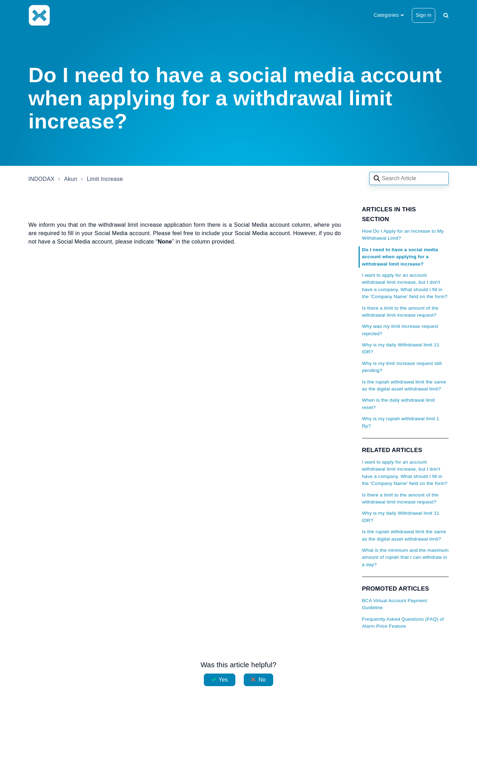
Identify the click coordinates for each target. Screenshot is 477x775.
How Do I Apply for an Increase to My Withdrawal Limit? (403, 234)
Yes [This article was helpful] (223, 680)
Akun (70, 179)
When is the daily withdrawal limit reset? (398, 403)
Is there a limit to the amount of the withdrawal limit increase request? (400, 311)
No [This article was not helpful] (262, 680)
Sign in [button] (423, 15)
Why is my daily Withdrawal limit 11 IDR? (401, 348)
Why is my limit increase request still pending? (402, 367)
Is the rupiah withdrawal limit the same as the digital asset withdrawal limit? (404, 385)
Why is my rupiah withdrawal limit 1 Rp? (400, 422)
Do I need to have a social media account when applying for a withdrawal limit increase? (400, 257)
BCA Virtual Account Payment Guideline (394, 604)
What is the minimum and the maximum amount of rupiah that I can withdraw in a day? (405, 557)
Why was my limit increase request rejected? (400, 330)
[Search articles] (409, 178)
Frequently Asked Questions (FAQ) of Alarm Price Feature (403, 623)
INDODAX (41, 179)
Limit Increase (105, 179)
